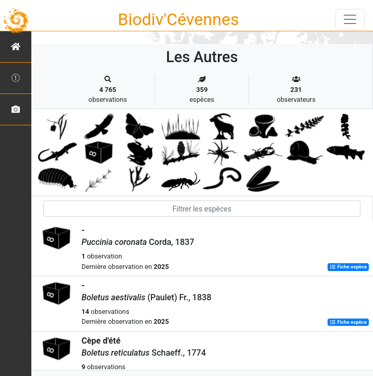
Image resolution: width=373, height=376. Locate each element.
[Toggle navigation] (350, 19)
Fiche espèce (348, 267)
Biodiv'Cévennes (178, 19)
